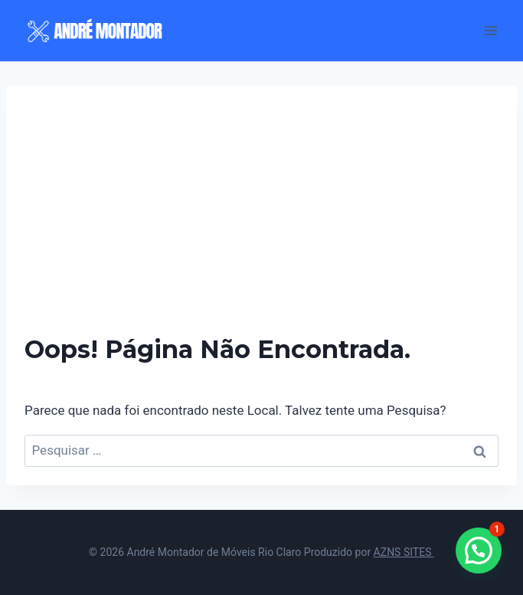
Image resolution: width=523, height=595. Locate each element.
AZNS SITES (404, 552)
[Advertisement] (261, 219)
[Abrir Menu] (490, 30)
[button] (479, 551)
